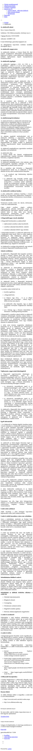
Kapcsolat (7, 15)
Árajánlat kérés (5, 716)
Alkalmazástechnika (9, 6)
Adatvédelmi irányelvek (11, 737)
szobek (9, 749)
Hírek (5, 17)
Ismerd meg (8, 9)
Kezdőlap (6, 735)
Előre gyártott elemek (14, 12)
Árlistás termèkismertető (11, 4)
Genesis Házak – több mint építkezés (18, 10)
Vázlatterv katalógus (10, 7)
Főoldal (6, 22)
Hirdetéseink (11, 13)
